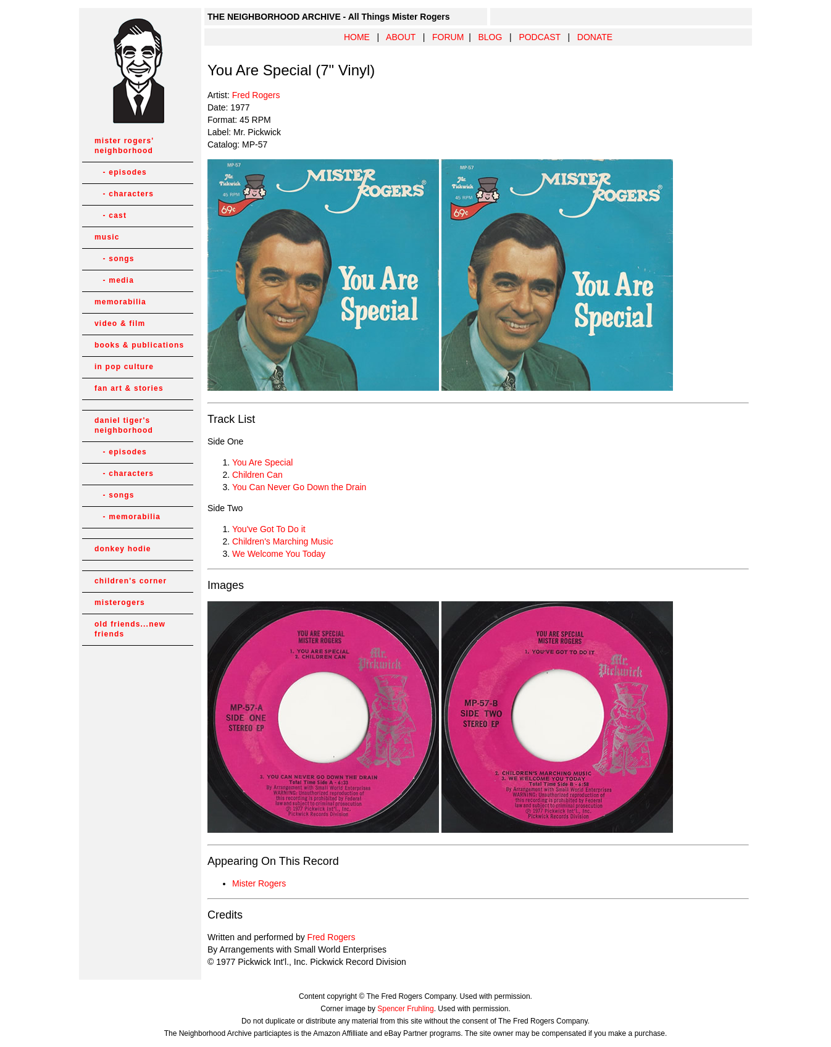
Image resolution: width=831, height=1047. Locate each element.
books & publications (139, 345)
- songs (114, 258)
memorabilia (120, 302)
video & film (119, 323)
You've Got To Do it (269, 529)
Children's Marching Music (282, 541)
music (107, 237)
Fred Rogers (256, 95)
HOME (357, 37)
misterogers (119, 602)
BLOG (490, 37)
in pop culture (124, 366)
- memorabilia (127, 516)
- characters (124, 194)
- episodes (120, 172)
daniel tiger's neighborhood (123, 425)
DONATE (594, 37)
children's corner (130, 581)
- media (114, 280)
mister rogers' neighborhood (124, 145)
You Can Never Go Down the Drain (299, 487)
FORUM (448, 37)
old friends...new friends (129, 629)
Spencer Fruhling (405, 1008)
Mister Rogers (259, 883)
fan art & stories (129, 388)
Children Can (257, 475)
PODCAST (539, 37)
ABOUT (401, 37)
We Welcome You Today (278, 554)
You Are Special (262, 462)
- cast (110, 215)
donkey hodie (122, 548)
